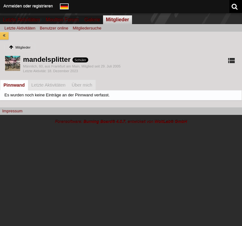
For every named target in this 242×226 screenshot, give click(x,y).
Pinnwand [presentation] (14, 85)
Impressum (12, 111)
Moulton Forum (62, 19)
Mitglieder (117, 19)
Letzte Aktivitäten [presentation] (49, 85)
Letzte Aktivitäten (21, 19)
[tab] (14, 85)
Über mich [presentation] (82, 85)
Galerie (92, 19)
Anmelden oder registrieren (28, 5)
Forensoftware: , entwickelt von (121, 121)
